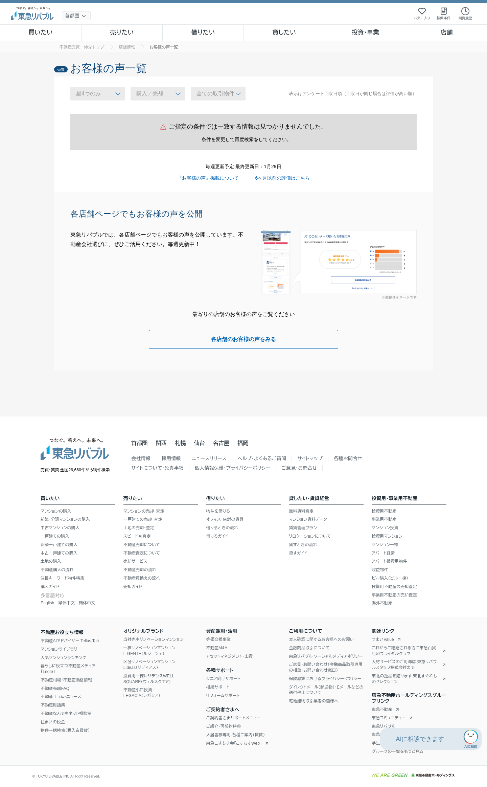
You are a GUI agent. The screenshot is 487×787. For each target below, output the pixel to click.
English (47, 603)
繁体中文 (66, 603)
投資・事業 (365, 32)
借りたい (203, 32)
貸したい (284, 32)
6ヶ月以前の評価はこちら (282, 178)
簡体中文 (87, 603)
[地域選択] (76, 15)
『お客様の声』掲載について (208, 178)
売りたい (122, 32)
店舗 (446, 32)
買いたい (40, 32)
